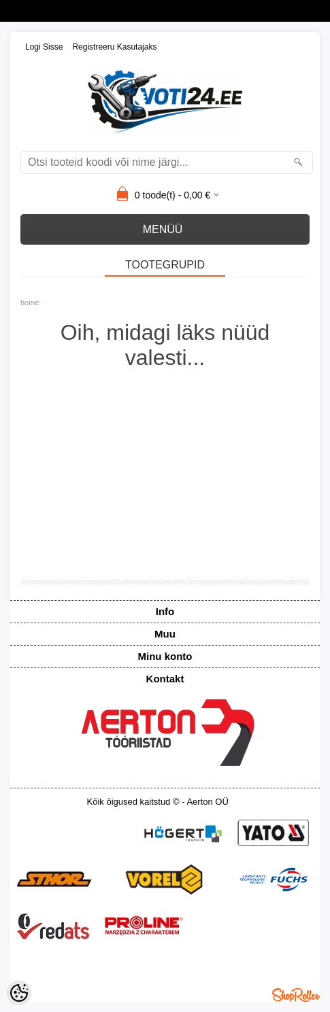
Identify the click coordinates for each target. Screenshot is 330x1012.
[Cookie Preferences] (19, 993)
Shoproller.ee (296, 995)
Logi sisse (44, 47)
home (29, 302)
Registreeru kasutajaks (114, 47)
